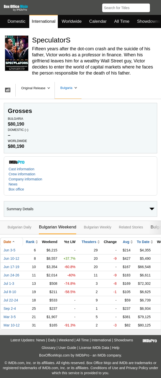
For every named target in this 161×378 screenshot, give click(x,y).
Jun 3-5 (9, 250)
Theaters (89, 242)
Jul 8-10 (10, 292)
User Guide (67, 348)
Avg (126, 242)
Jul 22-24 (11, 300)
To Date (143, 242)
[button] (155, 7)
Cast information (21, 169)
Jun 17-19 (11, 267)
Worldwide (72, 21)
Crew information (22, 174)
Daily (52, 340)
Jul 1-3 (9, 283)
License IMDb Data (94, 348)
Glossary (49, 348)
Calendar (98, 21)
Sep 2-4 (10, 308)
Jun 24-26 (11, 275)
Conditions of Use (104, 368)
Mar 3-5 (10, 317)
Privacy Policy (137, 368)
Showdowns (123, 340)
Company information (25, 179)
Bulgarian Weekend (57, 227)
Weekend (66, 340)
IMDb (101, 355)
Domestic (16, 21)
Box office (16, 189)
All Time (121, 21)
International (44, 21)
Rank (30, 242)
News (13, 184)
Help (115, 348)
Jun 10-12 (11, 258)
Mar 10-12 (12, 325)
